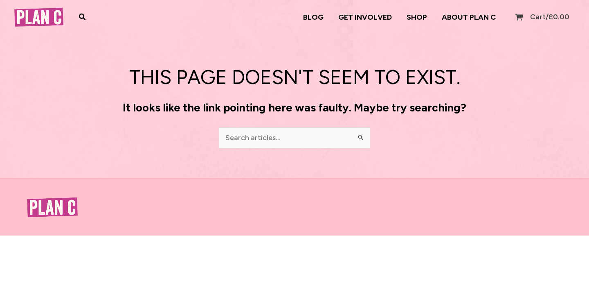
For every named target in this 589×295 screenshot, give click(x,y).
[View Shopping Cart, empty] (543, 17)
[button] (82, 17)
